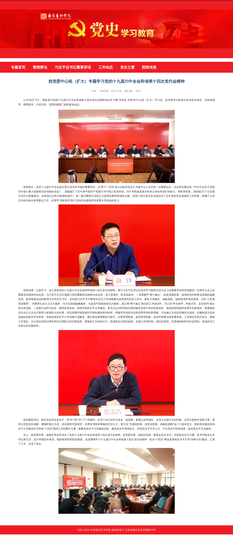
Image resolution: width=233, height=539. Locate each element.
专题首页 (18, 67)
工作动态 (105, 67)
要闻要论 (40, 67)
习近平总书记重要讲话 (73, 67)
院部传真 (149, 67)
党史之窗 (127, 67)
